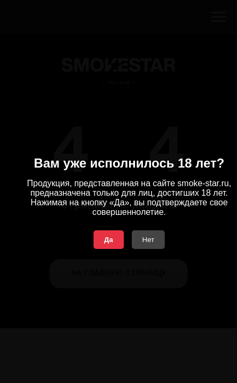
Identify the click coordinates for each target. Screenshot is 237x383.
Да (108, 240)
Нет (148, 240)
